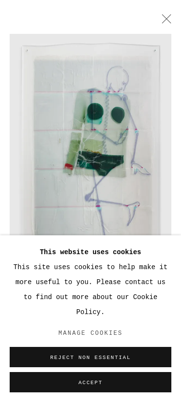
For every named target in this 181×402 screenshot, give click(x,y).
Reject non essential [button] (90, 357)
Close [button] (164, 21)
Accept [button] (90, 383)
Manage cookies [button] (90, 333)
